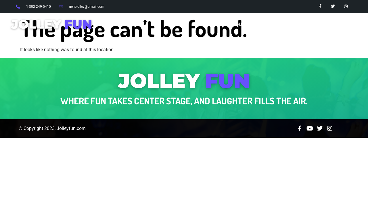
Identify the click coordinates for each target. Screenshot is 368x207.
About (236, 24)
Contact (334, 24)
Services (268, 24)
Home (209, 24)
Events (301, 24)
